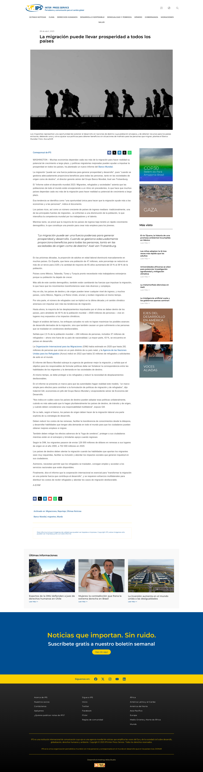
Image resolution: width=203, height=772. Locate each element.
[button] (177, 8)
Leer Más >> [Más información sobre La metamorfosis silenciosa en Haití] (145, 290)
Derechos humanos (67, 17)
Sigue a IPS (87, 697)
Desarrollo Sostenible (92, 17)
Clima (52, 17)
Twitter (85, 706)
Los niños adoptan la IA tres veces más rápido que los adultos (153, 253)
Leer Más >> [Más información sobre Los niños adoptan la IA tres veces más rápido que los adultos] (145, 259)
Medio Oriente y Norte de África (145, 720)
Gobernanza (151, 17)
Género (138, 17)
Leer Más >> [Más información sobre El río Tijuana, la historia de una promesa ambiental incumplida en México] (145, 243)
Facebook (86, 711)
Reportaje (62, 511)
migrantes (51, 517)
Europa (133, 715)
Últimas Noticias (37, 17)
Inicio (84, 702)
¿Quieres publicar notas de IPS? (49, 715)
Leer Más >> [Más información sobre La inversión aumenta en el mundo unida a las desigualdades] (132, 602)
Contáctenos (40, 706)
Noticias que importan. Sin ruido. (101, 635)
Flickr (85, 715)
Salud (102, 22)
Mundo (60, 517)
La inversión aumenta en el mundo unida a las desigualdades (148, 597)
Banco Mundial (106, 167)
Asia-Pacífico (136, 711)
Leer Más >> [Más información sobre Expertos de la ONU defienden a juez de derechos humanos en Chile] (33, 602)
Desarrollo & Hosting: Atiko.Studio (101, 760)
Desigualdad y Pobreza (119, 17)
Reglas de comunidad (92, 720)
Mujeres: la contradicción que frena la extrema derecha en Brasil (99, 597)
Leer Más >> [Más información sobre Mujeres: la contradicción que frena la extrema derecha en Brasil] (83, 602)
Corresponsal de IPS (42, 152)
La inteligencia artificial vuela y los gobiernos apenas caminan (155, 299)
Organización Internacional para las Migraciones (59, 346)
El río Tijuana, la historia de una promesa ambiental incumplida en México (155, 237)
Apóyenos (39, 711)
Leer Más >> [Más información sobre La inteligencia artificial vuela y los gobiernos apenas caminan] (145, 303)
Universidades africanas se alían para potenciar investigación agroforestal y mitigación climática (155, 270)
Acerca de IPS (41, 697)
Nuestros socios (42, 702)
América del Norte (139, 706)
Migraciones (167, 17)
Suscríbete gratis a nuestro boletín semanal (101, 644)
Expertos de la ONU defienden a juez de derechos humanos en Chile (52, 597)
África (133, 697)
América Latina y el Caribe (142, 702)
